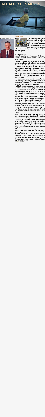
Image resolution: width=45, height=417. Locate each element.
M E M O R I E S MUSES (21, 4)
